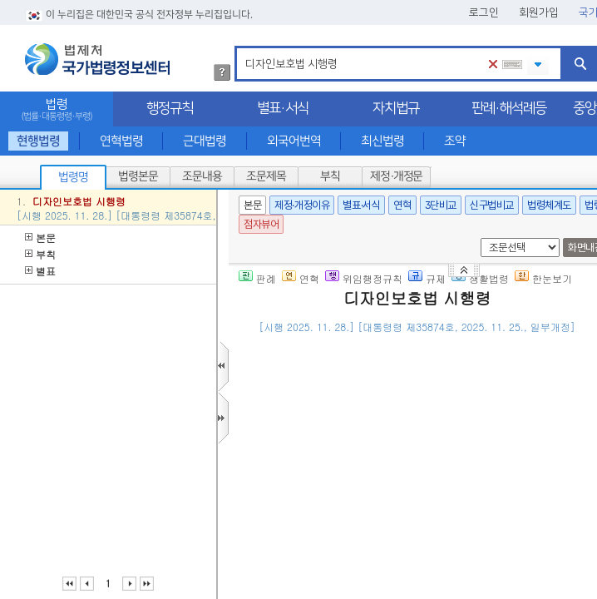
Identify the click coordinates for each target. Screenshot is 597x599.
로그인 (484, 12)
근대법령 (204, 141)
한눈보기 (543, 278)
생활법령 (480, 278)
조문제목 (266, 176)
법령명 (73, 177)
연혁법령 (121, 141)
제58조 (445, 560)
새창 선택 (477, 238)
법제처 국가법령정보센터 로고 (97, 59)
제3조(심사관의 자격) (344, 560)
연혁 (402, 205)
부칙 (330, 176)
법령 (56, 109)
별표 (40, 271)
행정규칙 (169, 108)
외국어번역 (294, 141)
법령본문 (138, 176)
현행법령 (38, 141)
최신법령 (382, 141)
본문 (40, 237)
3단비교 (440, 205)
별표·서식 (282, 108)
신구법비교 (492, 205)
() (435, 351)
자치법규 (396, 108)
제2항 (558, 458)
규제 (427, 278)
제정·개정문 (396, 176)
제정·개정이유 (301, 205)
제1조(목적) (320, 377)
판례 (257, 278)
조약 (455, 141)
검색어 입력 (242, 48)
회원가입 (539, 12)
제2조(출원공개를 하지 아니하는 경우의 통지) (404, 437)
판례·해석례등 (508, 108)
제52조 (527, 458)
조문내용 (202, 176)
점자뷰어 (261, 224)
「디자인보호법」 (436, 377)
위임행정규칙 (363, 278)
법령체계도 (549, 205)
